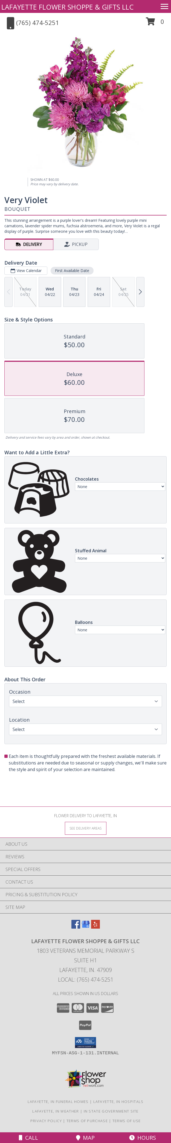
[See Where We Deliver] (85, 828)
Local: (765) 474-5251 (85, 979)
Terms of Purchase (87, 1120)
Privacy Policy (46, 1120)
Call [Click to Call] (28, 1137)
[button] (155, 23)
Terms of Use (126, 1120)
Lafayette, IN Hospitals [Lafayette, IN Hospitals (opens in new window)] (118, 1101)
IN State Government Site (111, 1111)
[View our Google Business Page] (85, 927)
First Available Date (72, 270)
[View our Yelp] (95, 927)
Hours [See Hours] (142, 1137)
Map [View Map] (85, 1137)
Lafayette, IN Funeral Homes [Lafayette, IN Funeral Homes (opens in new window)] (58, 1101)
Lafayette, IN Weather (55, 1111)
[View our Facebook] (75, 927)
